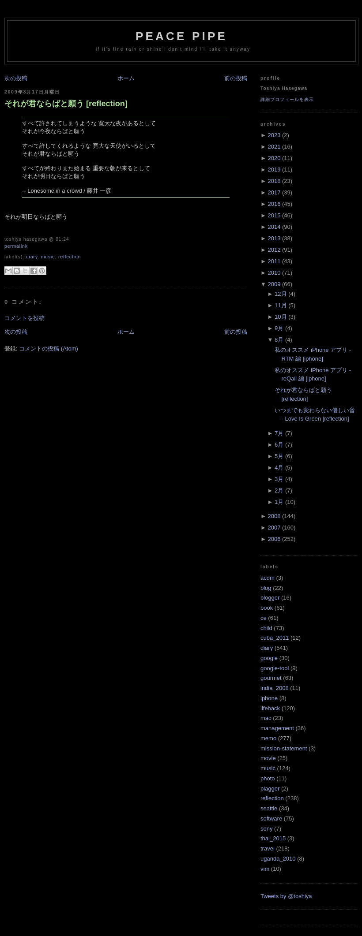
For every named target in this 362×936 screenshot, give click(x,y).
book (266, 607)
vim (264, 868)
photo (267, 778)
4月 (279, 467)
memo (268, 738)
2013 (274, 238)
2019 (274, 169)
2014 (274, 227)
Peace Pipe (181, 36)
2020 (274, 158)
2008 (274, 516)
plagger (269, 788)
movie (268, 758)
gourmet (271, 678)
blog (266, 588)
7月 (279, 433)
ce (263, 618)
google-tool (274, 668)
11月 (281, 305)
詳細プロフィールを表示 (287, 99)
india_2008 (274, 688)
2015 (274, 215)
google (269, 658)
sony (266, 828)
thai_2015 (273, 838)
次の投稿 (15, 78)
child (266, 628)
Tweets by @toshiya (286, 896)
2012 (274, 249)
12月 (281, 294)
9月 (279, 328)
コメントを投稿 (24, 318)
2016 (274, 204)
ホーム (126, 78)
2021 (274, 146)
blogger (269, 597)
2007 (274, 527)
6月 (279, 444)
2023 (274, 135)
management (277, 728)
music (48, 256)
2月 (279, 490)
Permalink (16, 246)
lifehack (270, 708)
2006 (274, 539)
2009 (274, 284)
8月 (279, 339)
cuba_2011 (274, 637)
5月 (279, 456)
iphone (269, 698)
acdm (267, 577)
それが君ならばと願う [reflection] (66, 103)
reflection (69, 256)
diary (32, 256)
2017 (274, 192)
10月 (281, 316)
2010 (274, 272)
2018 (274, 181)
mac (266, 718)
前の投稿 (235, 78)
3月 (279, 479)
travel (267, 848)
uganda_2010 (278, 858)
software (271, 818)
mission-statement (283, 748)
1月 (279, 502)
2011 (274, 261)
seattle (268, 808)
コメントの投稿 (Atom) (48, 348)
